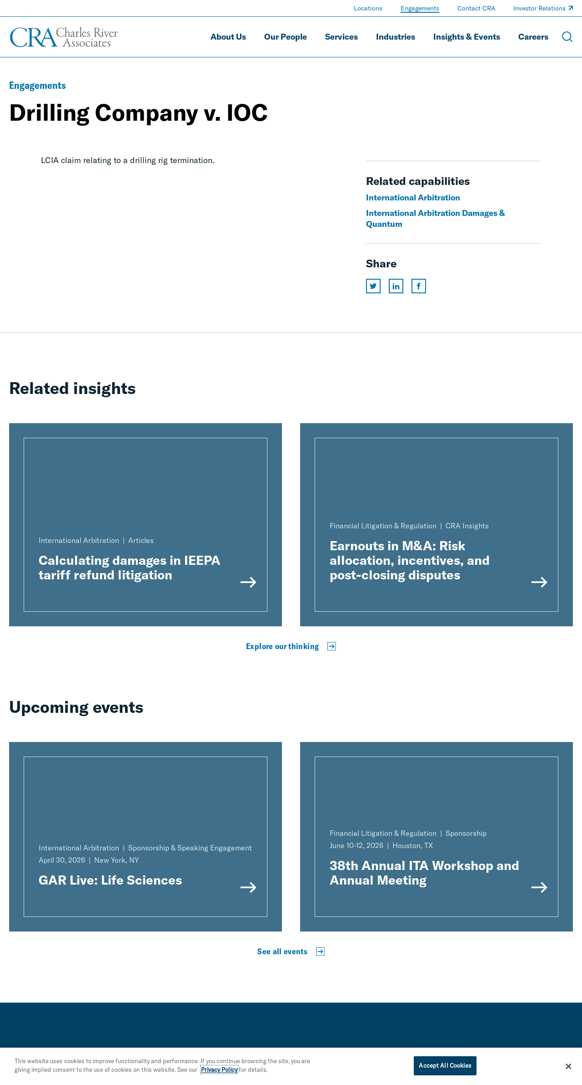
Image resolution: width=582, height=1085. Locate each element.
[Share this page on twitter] (373, 286)
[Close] (568, 1069)
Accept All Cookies (445, 1068)
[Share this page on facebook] (418, 286)
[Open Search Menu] (567, 36)
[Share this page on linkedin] (396, 286)
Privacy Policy (219, 1073)
